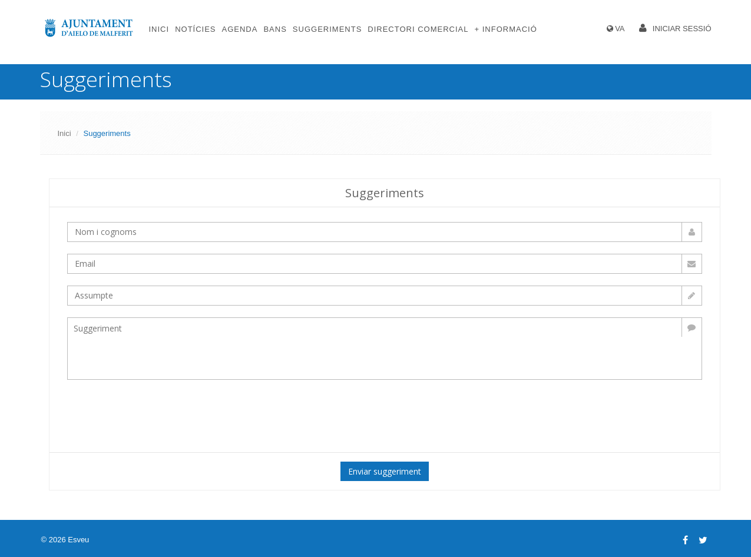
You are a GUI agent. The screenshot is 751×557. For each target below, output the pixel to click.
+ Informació (505, 29)
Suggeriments (327, 29)
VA (619, 28)
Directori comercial (418, 29)
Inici (159, 29)
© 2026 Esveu (65, 539)
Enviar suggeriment (384, 471)
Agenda (240, 29)
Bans (274, 29)
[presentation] (265, 414)
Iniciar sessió (682, 28)
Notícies (195, 29)
